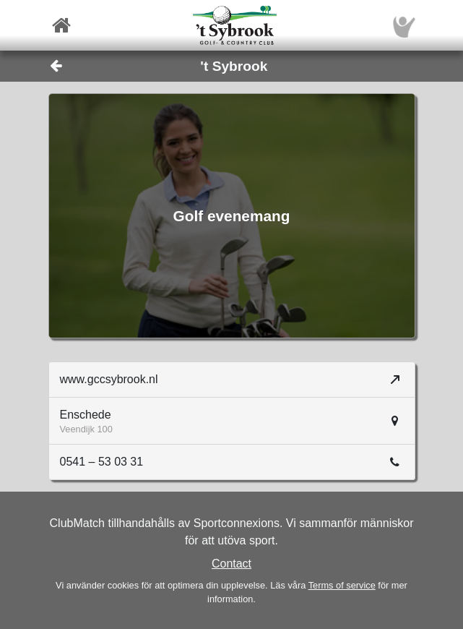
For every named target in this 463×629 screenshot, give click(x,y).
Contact (231, 563)
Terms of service (342, 585)
